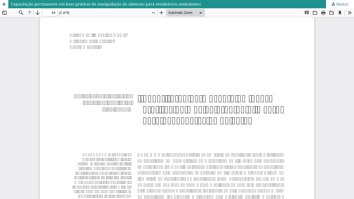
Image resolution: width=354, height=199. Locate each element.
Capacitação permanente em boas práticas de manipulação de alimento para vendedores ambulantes (106, 4)
